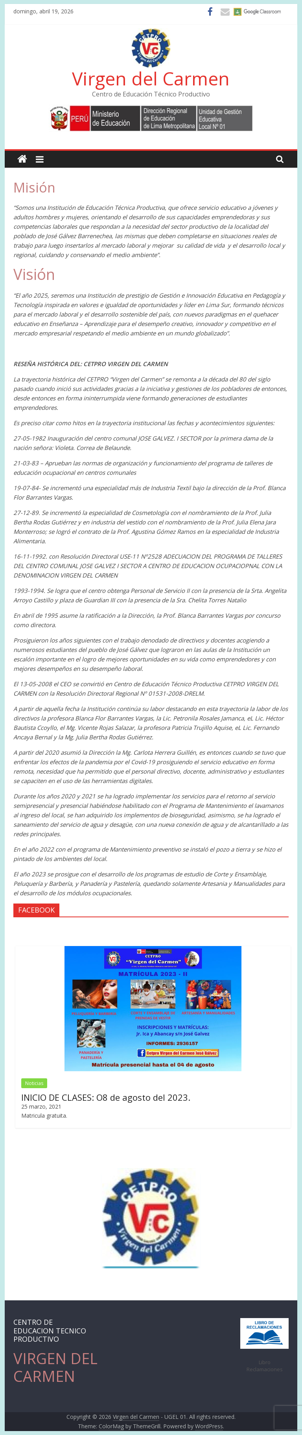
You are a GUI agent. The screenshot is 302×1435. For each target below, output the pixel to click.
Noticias (34, 1083)
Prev (22, 1217)
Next (279, 1217)
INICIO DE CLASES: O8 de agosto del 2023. (105, 1097)
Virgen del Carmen (151, 78)
